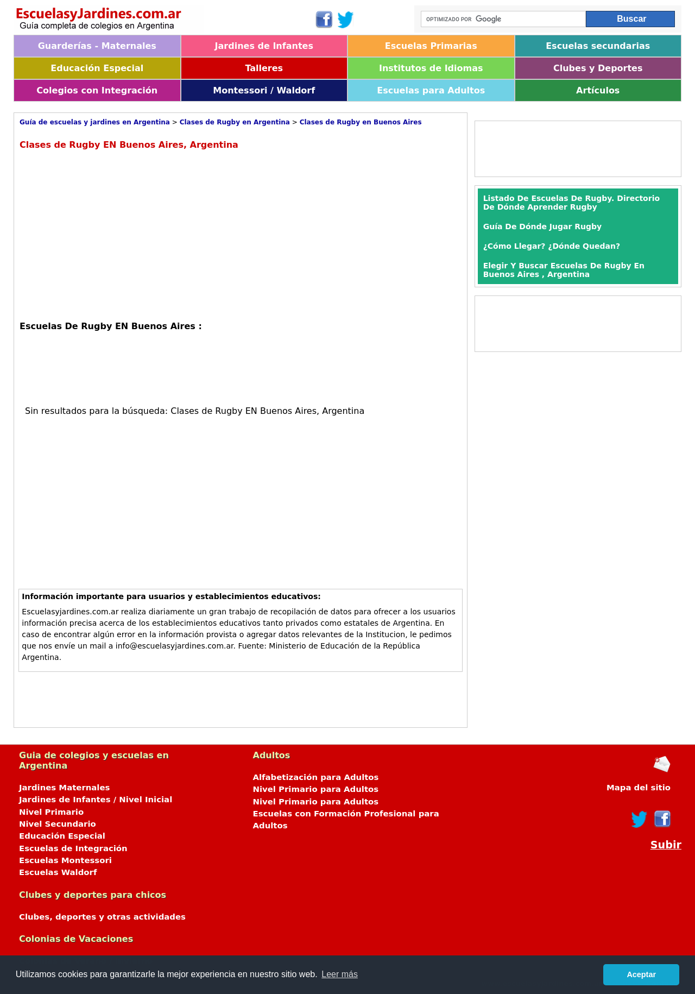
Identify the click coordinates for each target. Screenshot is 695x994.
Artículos (598, 90)
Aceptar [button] (641, 974)
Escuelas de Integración (73, 848)
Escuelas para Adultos (431, 90)
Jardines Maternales (64, 787)
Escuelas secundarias (598, 46)
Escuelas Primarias (431, 46)
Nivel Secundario (57, 824)
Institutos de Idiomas (431, 68)
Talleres (264, 68)
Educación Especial (96, 68)
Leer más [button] (339, 974)
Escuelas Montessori (65, 860)
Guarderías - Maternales (97, 46)
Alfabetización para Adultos (316, 777)
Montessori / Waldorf (264, 90)
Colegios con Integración (96, 90)
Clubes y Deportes (598, 68)
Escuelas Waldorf (58, 872)
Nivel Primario (51, 812)
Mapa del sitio (638, 787)
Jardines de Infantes (264, 46)
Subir (665, 845)
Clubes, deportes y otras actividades (102, 917)
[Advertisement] (111, 234)
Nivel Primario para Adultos (316, 789)
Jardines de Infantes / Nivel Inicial (95, 799)
